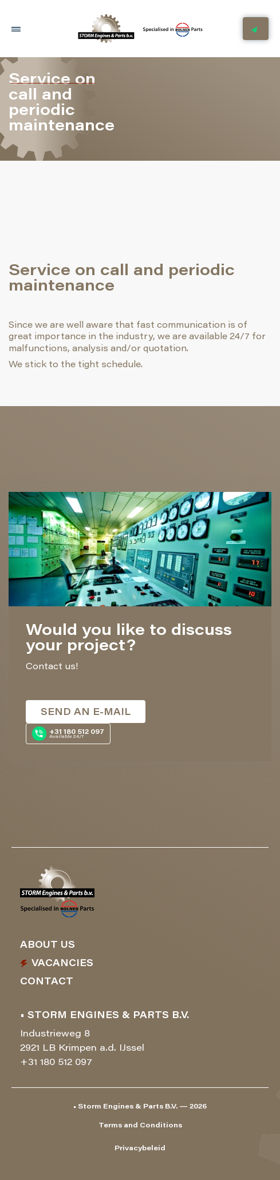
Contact (46, 982)
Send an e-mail (86, 712)
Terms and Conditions (140, 1125)
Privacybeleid (140, 1148)
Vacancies (62, 963)
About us (47, 945)
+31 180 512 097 (56, 1062)
